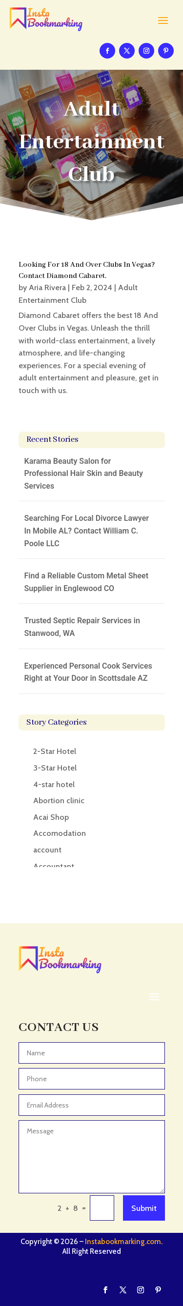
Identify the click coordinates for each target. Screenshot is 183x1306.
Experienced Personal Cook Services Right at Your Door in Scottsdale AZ (88, 672)
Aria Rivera (47, 287)
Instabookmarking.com (123, 1241)
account (47, 849)
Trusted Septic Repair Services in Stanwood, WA (82, 627)
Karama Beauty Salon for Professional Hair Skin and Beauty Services (83, 473)
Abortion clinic (58, 800)
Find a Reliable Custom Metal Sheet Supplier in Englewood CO (86, 582)
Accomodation (59, 833)
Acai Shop (51, 817)
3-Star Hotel (55, 767)
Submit (144, 1208)
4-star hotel (54, 784)
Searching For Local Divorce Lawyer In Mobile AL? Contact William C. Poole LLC (86, 531)
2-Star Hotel (54, 751)
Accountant (53, 866)
